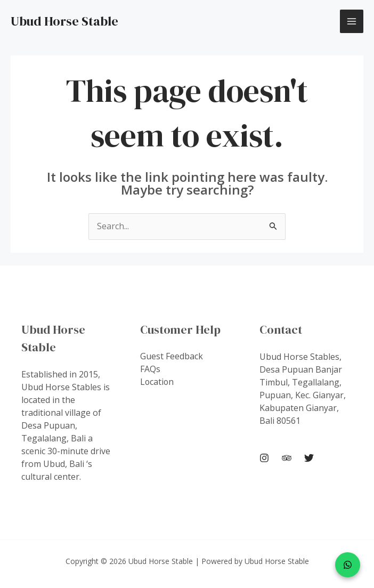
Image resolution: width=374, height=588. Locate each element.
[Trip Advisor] (286, 458)
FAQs (150, 369)
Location (157, 382)
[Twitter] (309, 458)
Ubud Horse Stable (64, 21)
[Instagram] (264, 458)
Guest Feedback (171, 357)
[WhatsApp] (347, 564)
